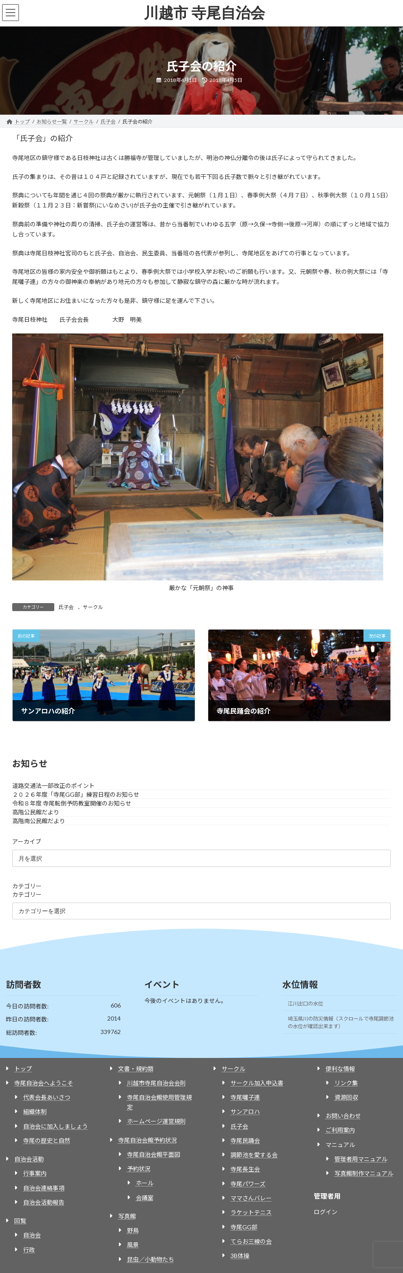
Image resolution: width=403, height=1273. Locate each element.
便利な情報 (340, 1068)
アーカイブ (26, 841)
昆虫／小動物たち (150, 1259)
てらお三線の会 (251, 1241)
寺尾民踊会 (245, 1140)
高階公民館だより (35, 812)
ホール (145, 1182)
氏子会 (66, 607)
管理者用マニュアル (360, 1159)
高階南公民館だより (38, 821)
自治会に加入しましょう (55, 1126)
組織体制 (35, 1111)
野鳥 (133, 1230)
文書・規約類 (136, 1068)
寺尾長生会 (245, 1169)
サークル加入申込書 (257, 1083)
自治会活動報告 (43, 1202)
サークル (93, 607)
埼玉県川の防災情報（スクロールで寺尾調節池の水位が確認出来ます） (341, 1022)
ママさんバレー (251, 1198)
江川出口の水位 (305, 1003)
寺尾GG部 (244, 1227)
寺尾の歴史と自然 (46, 1140)
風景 (133, 1244)
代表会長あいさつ (46, 1097)
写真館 (127, 1216)
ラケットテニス (251, 1212)
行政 (29, 1249)
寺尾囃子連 (245, 1097)
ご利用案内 (340, 1130)
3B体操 (240, 1255)
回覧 (20, 1220)
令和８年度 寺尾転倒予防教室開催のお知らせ (71, 803)
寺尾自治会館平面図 (153, 1154)
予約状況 (139, 1168)
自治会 (32, 1235)
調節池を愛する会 (254, 1154)
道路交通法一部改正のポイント (53, 786)
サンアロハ (245, 1111)
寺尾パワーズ (248, 1183)
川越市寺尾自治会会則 (156, 1083)
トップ (23, 1068)
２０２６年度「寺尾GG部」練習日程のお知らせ (75, 794)
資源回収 (346, 1097)
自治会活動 (29, 1159)
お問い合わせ (343, 1115)
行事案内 (35, 1173)
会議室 (145, 1197)
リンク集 (346, 1083)
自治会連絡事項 (43, 1188)
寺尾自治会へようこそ (43, 1083)
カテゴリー (27, 886)
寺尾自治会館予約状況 (147, 1140)
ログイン (325, 1211)
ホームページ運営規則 (156, 1121)
